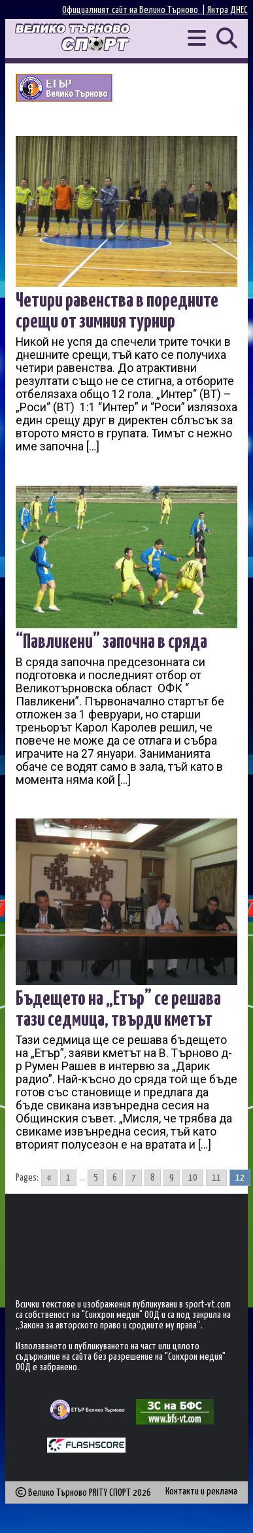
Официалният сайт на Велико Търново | (134, 10)
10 (192, 1178)
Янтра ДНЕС (227, 10)
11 (216, 1178)
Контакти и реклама (201, 1491)
